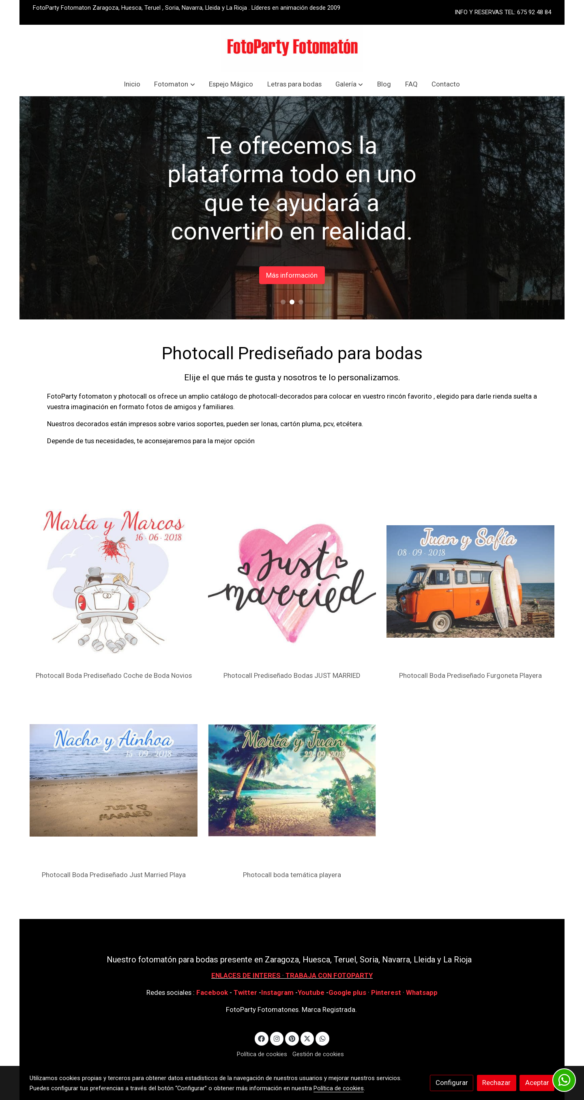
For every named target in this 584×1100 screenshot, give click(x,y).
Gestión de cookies (318, 1054)
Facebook (212, 992)
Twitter (246, 992)
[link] (292, 48)
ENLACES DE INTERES (246, 975)
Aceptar (537, 1082)
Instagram (278, 992)
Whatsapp (422, 992)
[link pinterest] (292, 1038)
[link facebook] (261, 1038)
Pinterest (386, 992)
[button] (175, 84)
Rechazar (496, 1082)
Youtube (311, 992)
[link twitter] (307, 1038)
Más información (337, 275)
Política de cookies (262, 1054)
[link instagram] (277, 1038)
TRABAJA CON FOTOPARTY (329, 975)
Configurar (452, 1082)
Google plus (347, 992)
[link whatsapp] (322, 1038)
